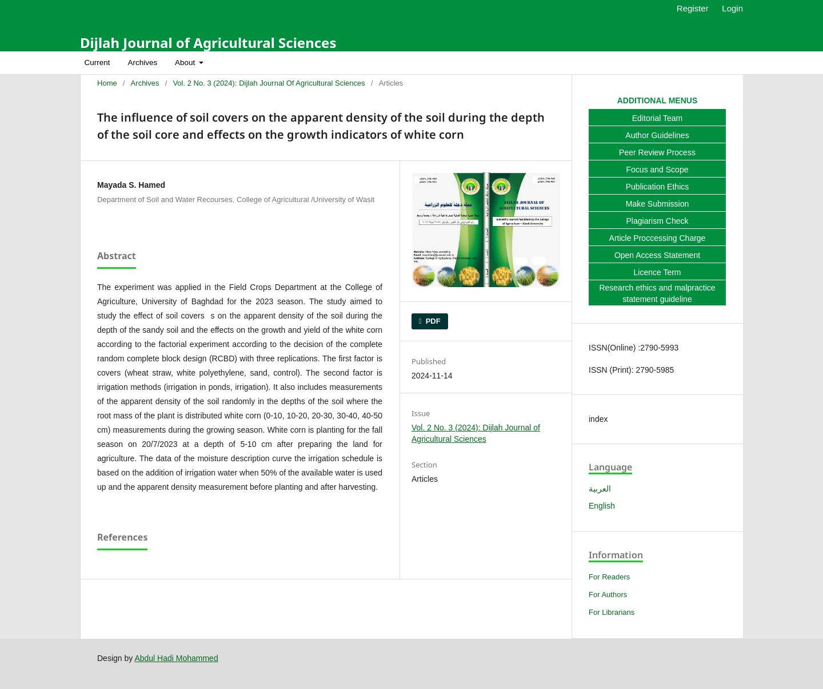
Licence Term (657, 272)
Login (732, 8)
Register (693, 8)
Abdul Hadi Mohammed (176, 658)
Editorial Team (657, 118)
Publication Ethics (657, 186)
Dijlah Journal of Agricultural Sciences (208, 42)
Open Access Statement (657, 255)
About (186, 62)
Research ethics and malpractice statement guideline (657, 293)
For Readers (609, 577)
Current (97, 62)
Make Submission (657, 203)
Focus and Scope (657, 169)
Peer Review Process (657, 152)
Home (107, 83)
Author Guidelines (657, 135)
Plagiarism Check (657, 220)
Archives (142, 62)
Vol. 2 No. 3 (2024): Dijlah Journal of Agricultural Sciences (269, 83)
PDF (432, 321)
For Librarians (611, 612)
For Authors (608, 594)
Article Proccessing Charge (657, 238)
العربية (600, 488)
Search (723, 62)
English (602, 505)
